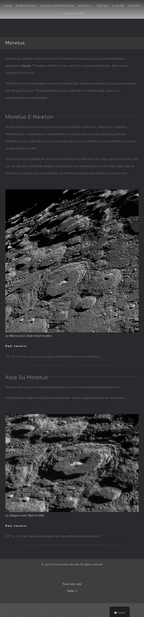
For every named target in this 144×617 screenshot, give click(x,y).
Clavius (26, 65)
